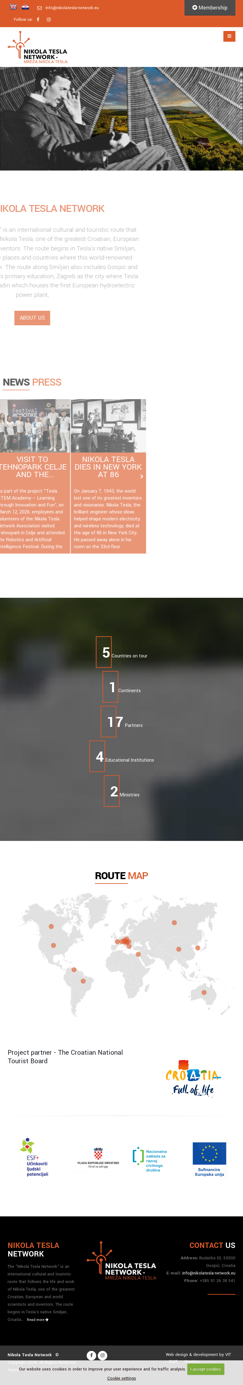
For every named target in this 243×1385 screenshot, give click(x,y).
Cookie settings (121, 1378)
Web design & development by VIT (198, 1355)
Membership (209, 7)
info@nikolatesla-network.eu (72, 8)
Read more (37, 1319)
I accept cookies (205, 1369)
